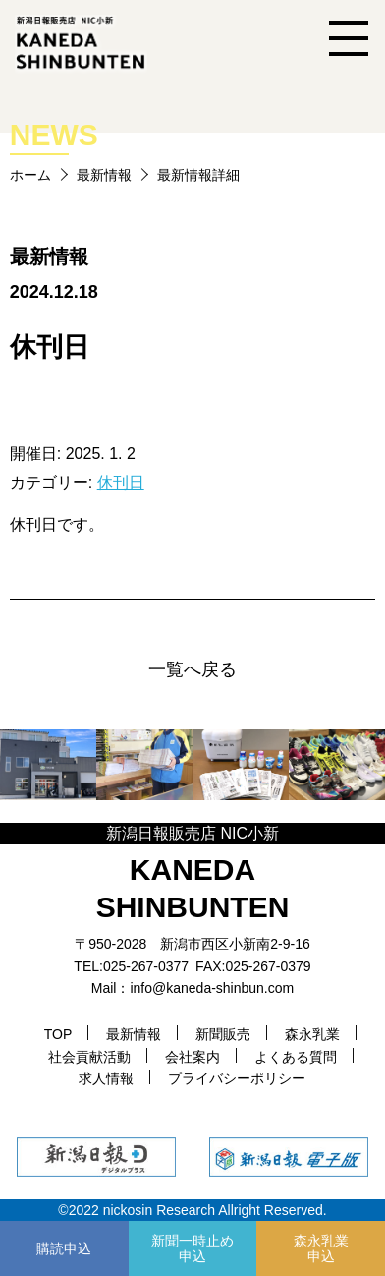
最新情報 (104, 175)
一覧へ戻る (192, 669)
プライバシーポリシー (236, 1078)
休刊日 (120, 482)
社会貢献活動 (89, 1057)
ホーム (30, 175)
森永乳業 (312, 1034)
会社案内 (192, 1057)
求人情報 (106, 1078)
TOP (58, 1034)
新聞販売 (222, 1034)
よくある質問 (295, 1057)
